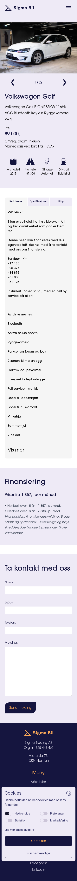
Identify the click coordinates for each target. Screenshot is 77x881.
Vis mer (16, 450)
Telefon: (10, 622)
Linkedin (38, 870)
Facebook (38, 863)
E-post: (9, 602)
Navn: (9, 582)
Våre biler (38, 782)
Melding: (11, 642)
